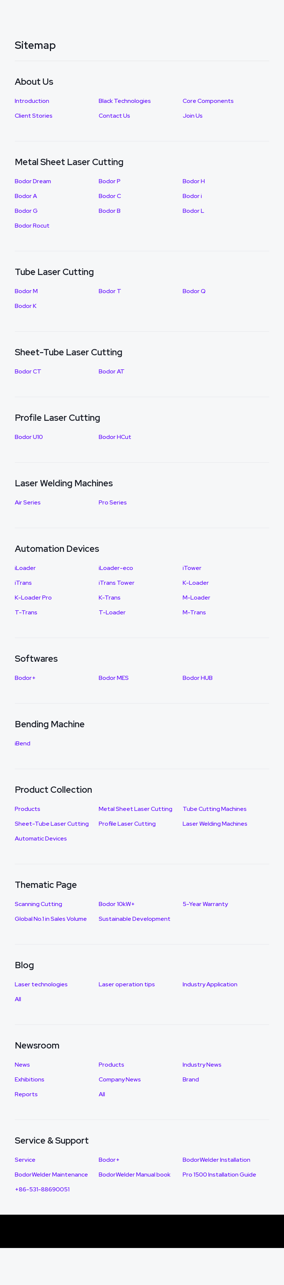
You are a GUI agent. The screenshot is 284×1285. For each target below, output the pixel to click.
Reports (26, 1094)
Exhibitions (29, 1079)
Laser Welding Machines (215, 824)
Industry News (202, 1064)
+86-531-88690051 (42, 1189)
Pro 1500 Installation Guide (219, 1174)
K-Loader (196, 583)
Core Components (208, 101)
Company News (120, 1079)
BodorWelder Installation (216, 1160)
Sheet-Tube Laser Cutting (52, 824)
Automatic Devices (41, 838)
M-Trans (194, 612)
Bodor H (194, 181)
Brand (191, 1079)
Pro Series (113, 502)
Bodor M (26, 291)
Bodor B (110, 211)
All (18, 999)
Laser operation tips (127, 984)
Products (27, 809)
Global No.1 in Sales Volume (51, 919)
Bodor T (110, 291)
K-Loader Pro (33, 597)
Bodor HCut (115, 437)
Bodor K (26, 306)
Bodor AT (112, 371)
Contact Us (114, 116)
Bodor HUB (198, 678)
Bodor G (26, 211)
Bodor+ (25, 678)
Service (25, 1160)
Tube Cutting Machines (215, 809)
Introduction (32, 101)
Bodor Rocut (32, 225)
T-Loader (112, 612)
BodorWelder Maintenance (51, 1174)
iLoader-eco (116, 568)
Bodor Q (194, 291)
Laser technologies (41, 984)
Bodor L (193, 211)
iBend (22, 743)
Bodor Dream (33, 181)
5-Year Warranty (205, 904)
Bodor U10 (29, 437)
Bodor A (26, 196)
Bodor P (110, 181)
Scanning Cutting (38, 904)
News (22, 1064)
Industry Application (210, 984)
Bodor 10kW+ (117, 904)
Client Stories (34, 116)
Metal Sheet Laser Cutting (135, 809)
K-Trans (110, 597)
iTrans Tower (117, 583)
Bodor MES (114, 678)
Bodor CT (28, 371)
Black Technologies (125, 101)
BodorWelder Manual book (134, 1174)
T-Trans (26, 612)
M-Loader (196, 597)
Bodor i (192, 196)
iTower (192, 568)
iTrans (23, 583)
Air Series (28, 502)
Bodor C (110, 196)
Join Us (193, 116)
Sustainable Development (134, 919)
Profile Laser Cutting (127, 824)
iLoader (25, 568)
